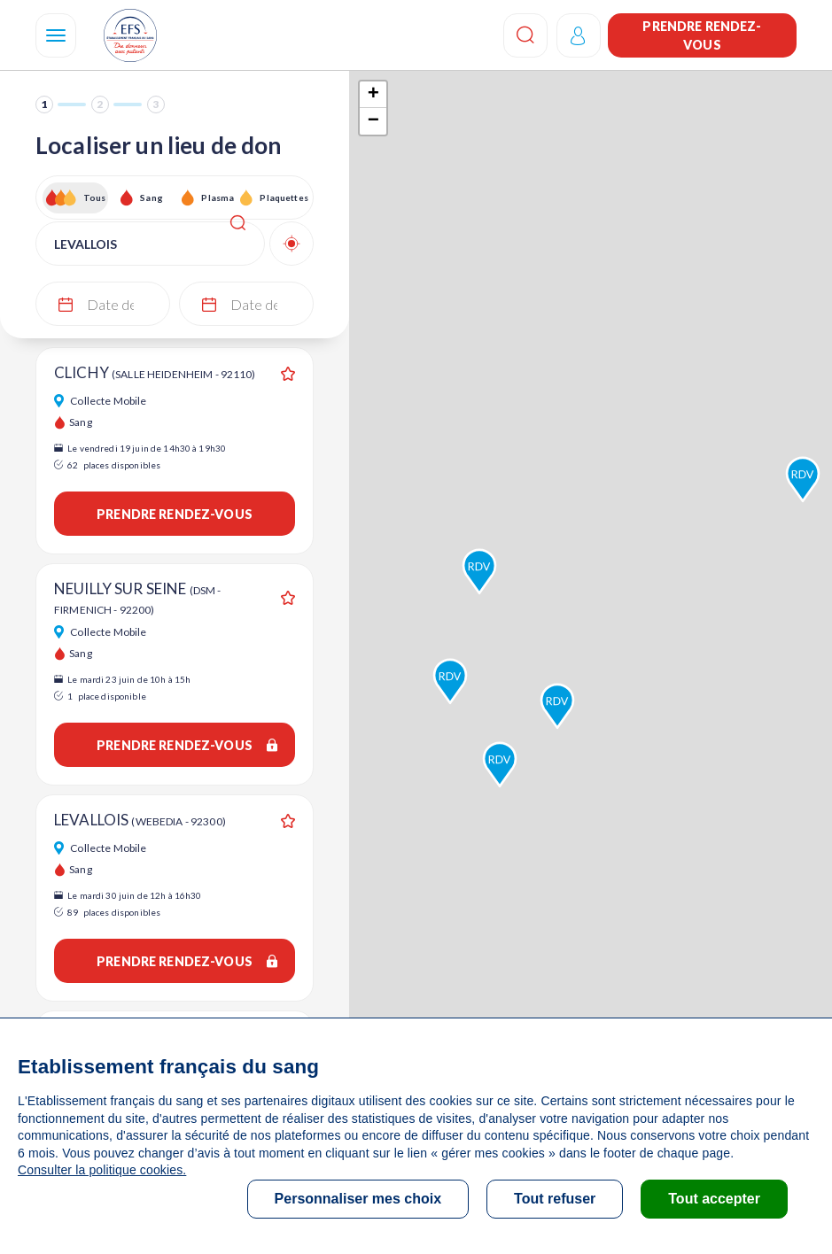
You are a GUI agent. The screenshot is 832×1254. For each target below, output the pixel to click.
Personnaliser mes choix (358, 1198)
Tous (94, 197)
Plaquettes (283, 197)
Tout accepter (714, 1198)
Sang (151, 197)
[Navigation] (55, 35)
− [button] (373, 121)
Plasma (217, 197)
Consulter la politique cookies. (102, 1170)
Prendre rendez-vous (701, 35)
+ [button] (373, 94)
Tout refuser (554, 1198)
